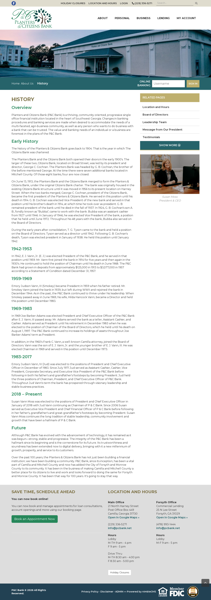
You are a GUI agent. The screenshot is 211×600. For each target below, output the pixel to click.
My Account (186, 18)
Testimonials (151, 137)
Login (124, 3)
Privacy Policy (89, 591)
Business (144, 18)
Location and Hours (103, 3)
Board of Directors (155, 114)
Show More (170, 145)
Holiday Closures (73, 3)
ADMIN (119, 591)
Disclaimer (106, 591)
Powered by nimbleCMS (141, 591)
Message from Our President (162, 129)
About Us (27, 83)
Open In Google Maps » (123, 517)
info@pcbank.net (120, 528)
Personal (122, 18)
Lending (163, 18)
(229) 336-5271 (142, 3)
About (103, 18)
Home (16, 83)
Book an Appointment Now (34, 519)
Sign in (193, 83)
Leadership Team (155, 122)
